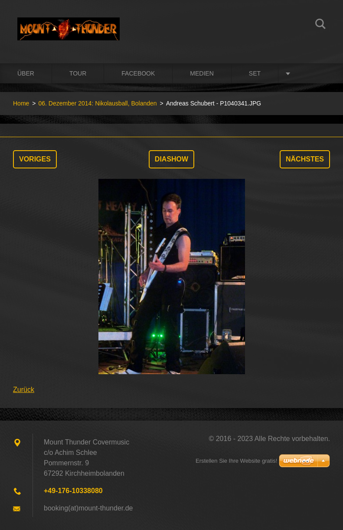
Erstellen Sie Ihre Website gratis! (236, 461)
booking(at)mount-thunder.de (88, 508)
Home (21, 103)
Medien (201, 73)
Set (255, 73)
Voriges (35, 159)
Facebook (138, 73)
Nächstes (305, 159)
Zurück (23, 389)
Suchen (320, 25)
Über (25, 73)
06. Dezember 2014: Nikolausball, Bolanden (97, 103)
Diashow (171, 159)
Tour (77, 73)
